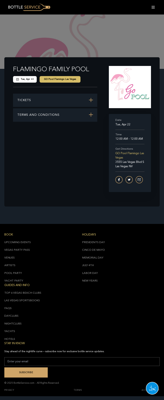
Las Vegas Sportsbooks (22, 300)
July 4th (88, 265)
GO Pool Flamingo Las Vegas (60, 79)
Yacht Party (13, 281)
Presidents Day (93, 242)
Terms (78, 390)
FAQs (8, 308)
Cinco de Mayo (93, 250)
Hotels (9, 339)
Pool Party (13, 273)
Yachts (9, 331)
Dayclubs (11, 316)
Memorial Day (92, 258)
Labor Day (90, 273)
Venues (9, 258)
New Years (90, 281)
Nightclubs (13, 323)
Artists (9, 265)
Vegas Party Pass (17, 250)
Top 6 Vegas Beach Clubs (22, 293)
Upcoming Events (17, 242)
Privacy (9, 390)
